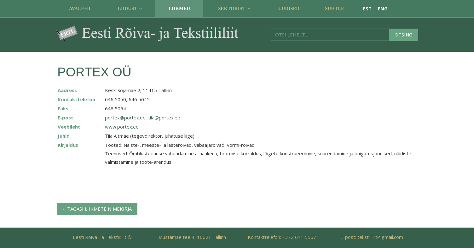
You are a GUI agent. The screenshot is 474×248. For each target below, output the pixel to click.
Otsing (404, 34)
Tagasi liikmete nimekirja (97, 209)
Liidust (127, 8)
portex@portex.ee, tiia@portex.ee (142, 117)
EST (367, 8)
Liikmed (179, 8)
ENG (383, 8)
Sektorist (231, 8)
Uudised (289, 8)
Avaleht (80, 8)
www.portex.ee (122, 127)
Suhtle (334, 8)
